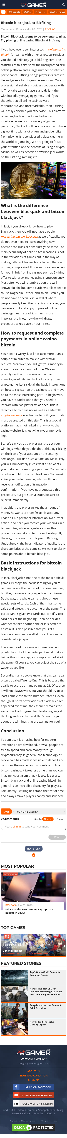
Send (57, 837)
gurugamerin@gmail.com (35, 1063)
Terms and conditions (33, 1075)
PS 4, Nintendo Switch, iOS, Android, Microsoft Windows (26, 953)
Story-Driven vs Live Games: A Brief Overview (45, 1007)
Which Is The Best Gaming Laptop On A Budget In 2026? (29, 911)
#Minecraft (14, 11)
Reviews (50, 29)
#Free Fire (40, 11)
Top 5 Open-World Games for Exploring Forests (45, 974)
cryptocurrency (11, 415)
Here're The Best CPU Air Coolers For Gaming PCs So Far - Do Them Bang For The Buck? (46, 991)
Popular (60, 819)
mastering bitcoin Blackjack (19, 236)
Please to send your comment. (26, 826)
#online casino (27, 811)
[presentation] (13, 811)
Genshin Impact (12, 950)
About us (33, 1071)
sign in (17, 826)
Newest (48, 819)
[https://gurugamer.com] (33, 1052)
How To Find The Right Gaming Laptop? (42, 1023)
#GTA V (27, 11)
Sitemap (33, 1079)
